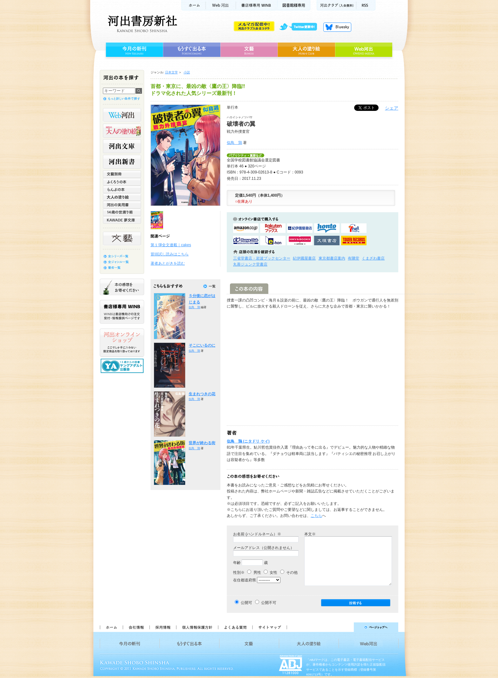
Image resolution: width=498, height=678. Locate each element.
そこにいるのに (202, 345)
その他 (289, 572)
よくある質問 (235, 627)
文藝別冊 (122, 174)
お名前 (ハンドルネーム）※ (257, 534)
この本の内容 (249, 288)
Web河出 (220, 5)
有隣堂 (353, 258)
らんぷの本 (122, 189)
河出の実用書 (122, 204)
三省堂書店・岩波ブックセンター (261, 258)
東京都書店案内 (332, 258)
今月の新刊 (133, 49)
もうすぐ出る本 (191, 49)
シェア (391, 108)
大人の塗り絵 (306, 49)
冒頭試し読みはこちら (170, 254)
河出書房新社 (141, 24)
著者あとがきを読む (168, 263)
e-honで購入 (273, 240)
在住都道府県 (244, 580)
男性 (254, 572)
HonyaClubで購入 (246, 240)
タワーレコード (354, 240)
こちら (316, 515)
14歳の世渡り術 (122, 212)
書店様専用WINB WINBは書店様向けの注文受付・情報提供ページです (122, 312)
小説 (187, 72)
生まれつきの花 (202, 394)
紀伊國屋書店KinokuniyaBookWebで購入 (300, 228)
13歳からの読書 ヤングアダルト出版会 (123, 366)
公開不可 (268, 602)
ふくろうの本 (122, 182)
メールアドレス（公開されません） (263, 548)
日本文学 (171, 72)
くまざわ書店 (373, 258)
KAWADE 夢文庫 (122, 220)
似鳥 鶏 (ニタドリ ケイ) (248, 441)
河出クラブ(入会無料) (336, 5)
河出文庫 (122, 146)
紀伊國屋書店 (304, 258)
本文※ (310, 534)
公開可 (246, 602)
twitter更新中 (300, 27)
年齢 (237, 562)
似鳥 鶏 (234, 142)
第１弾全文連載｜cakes (171, 245)
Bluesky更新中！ (337, 27)
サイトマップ (269, 627)
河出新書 (122, 162)
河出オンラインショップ (122, 343)
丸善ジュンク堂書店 (250, 264)
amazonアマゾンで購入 (246, 228)
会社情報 (136, 627)
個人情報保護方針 (197, 627)
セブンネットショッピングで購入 (354, 228)
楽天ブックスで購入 (273, 228)
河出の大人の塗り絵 (122, 131)
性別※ (239, 572)
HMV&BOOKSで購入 (300, 240)
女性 (270, 572)
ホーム (193, 5)
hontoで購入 (327, 228)
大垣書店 (327, 240)
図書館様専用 (294, 5)
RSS (365, 5)
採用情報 (162, 627)
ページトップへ (345, 627)
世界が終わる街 (202, 443)
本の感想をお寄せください (122, 287)
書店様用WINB (257, 5)
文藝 (249, 49)
